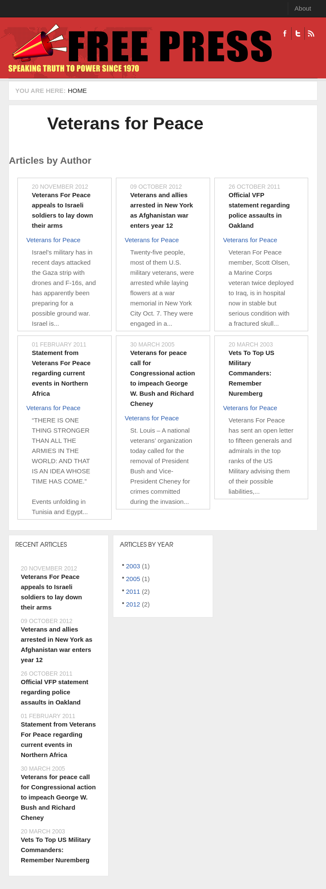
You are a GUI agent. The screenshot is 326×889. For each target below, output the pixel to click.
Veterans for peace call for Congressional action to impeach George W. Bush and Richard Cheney (58, 797)
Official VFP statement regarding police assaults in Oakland (54, 692)
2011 (133, 591)
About (303, 8)
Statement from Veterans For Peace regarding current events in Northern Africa (61, 373)
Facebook (284, 33)
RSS (311, 33)
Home (77, 90)
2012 (133, 604)
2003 (133, 566)
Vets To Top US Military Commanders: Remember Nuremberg (252, 373)
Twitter (297, 33)
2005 (133, 578)
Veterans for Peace (125, 123)
